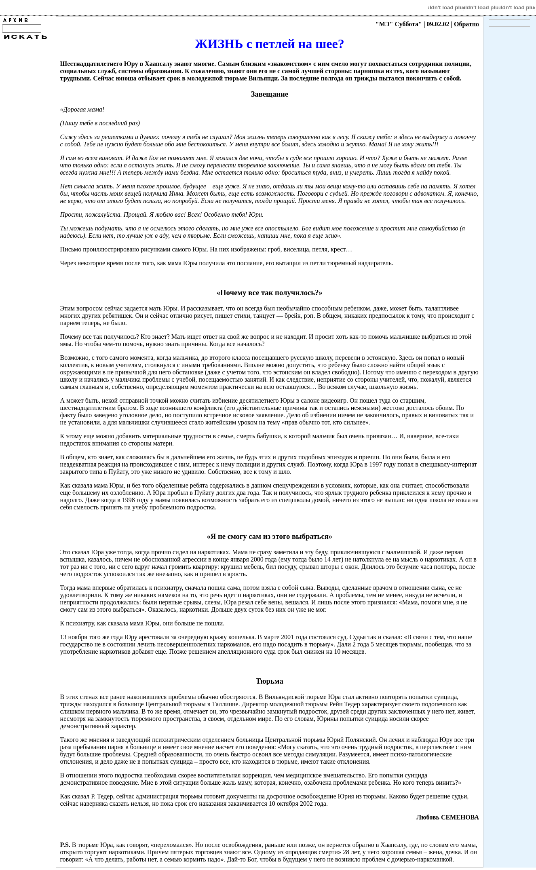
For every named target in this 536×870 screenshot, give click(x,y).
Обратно (466, 24)
